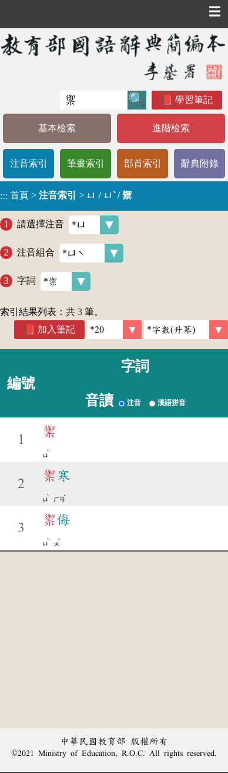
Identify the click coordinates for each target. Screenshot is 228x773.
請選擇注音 (68, 224)
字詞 (53, 281)
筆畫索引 (86, 163)
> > (66, 195)
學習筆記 (194, 100)
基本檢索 (57, 128)
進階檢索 (171, 128)
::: (4, 196)
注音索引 (29, 163)
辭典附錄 (200, 163)
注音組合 (70, 253)
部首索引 (143, 163)
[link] (186, 329)
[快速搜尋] (94, 100)
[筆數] (114, 329)
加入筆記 (56, 329)
